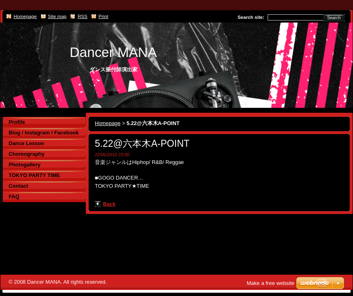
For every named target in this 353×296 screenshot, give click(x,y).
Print (103, 16)
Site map (57, 16)
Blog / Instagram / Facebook (44, 133)
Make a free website (270, 283)
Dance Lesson (26, 143)
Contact (18, 186)
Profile (17, 122)
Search (334, 18)
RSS (82, 16)
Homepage (108, 123)
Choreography (26, 154)
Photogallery (25, 165)
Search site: (251, 17)
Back (109, 204)
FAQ (14, 197)
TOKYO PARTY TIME (34, 175)
